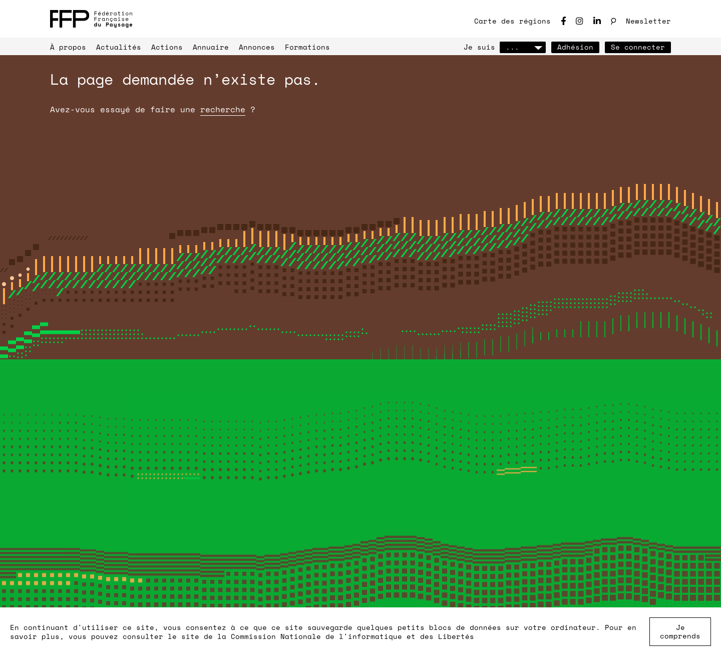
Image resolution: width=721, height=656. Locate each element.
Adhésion (575, 47)
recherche (222, 109)
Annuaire (211, 47)
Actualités (118, 47)
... (523, 47)
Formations (307, 47)
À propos (68, 47)
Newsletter (648, 21)
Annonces (257, 47)
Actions (167, 47)
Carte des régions (512, 21)
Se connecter (638, 47)
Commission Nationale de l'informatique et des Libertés (352, 636)
